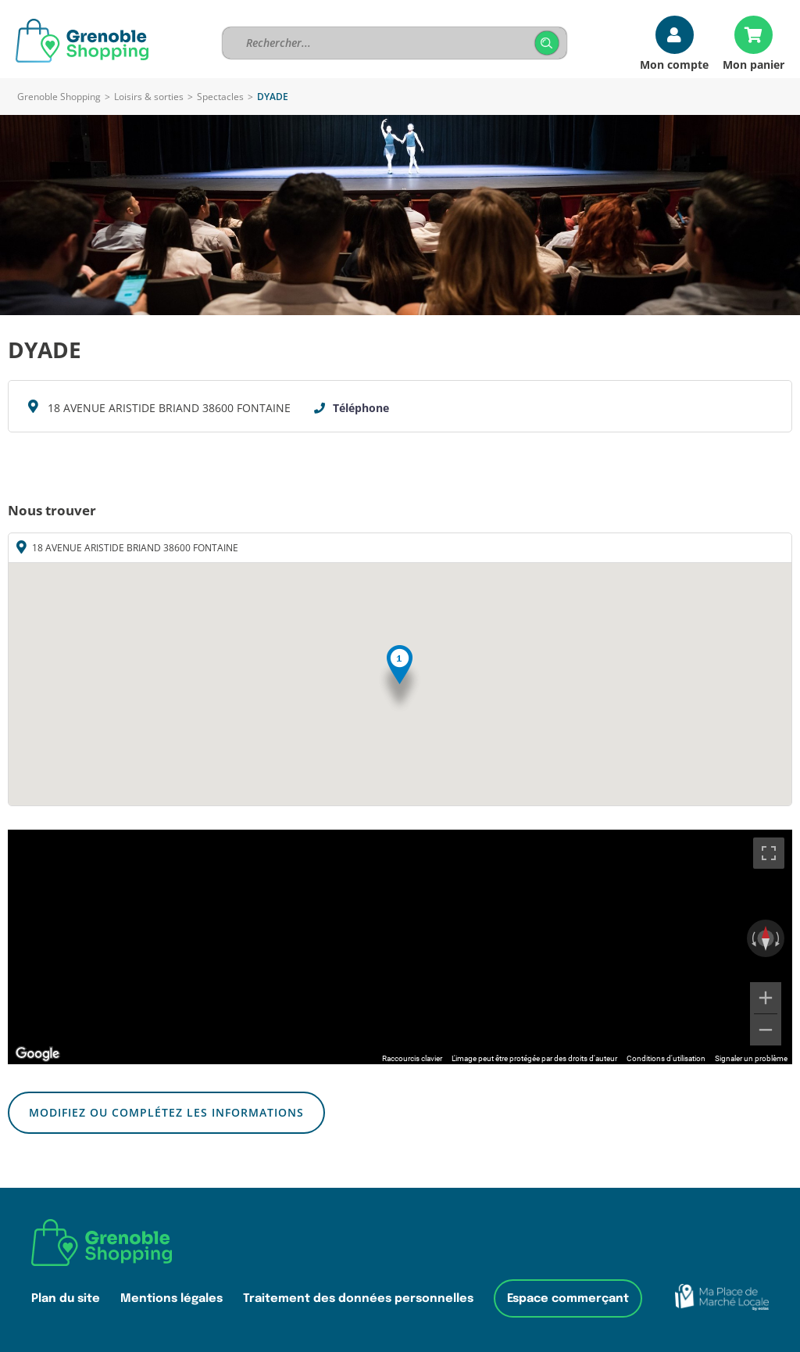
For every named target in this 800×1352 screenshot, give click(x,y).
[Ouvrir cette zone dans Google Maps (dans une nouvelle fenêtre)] (37, 1054)
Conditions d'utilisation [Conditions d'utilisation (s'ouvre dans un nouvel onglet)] (666, 1058)
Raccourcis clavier (412, 1058)
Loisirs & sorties (149, 96)
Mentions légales (171, 1298)
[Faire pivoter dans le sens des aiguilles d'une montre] (778, 938)
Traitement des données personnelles (358, 1298)
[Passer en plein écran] (768, 853)
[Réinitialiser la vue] (765, 938)
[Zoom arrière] (765, 1029)
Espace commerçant (568, 1298)
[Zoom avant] (765, 997)
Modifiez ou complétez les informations (166, 1112)
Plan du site (65, 1298)
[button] (399, 679)
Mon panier (753, 63)
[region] (400, 947)
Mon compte (674, 63)
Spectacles (220, 96)
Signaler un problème (751, 1058)
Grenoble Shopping (59, 96)
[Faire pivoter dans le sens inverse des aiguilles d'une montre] (752, 938)
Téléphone (361, 407)
